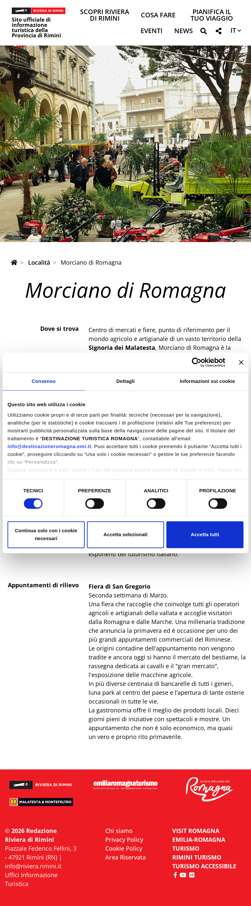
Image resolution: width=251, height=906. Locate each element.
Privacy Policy (124, 839)
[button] (203, 32)
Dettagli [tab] (125, 381)
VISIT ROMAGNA (195, 831)
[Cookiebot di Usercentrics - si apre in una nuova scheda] (196, 362)
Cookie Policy (123, 848)
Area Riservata (125, 857)
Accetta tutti (205, 535)
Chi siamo (119, 831)
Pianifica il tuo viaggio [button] (212, 16)
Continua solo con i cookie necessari (46, 534)
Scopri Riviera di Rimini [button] (104, 16)
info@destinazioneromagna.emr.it (49, 446)
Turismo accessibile (204, 866)
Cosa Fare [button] (158, 15)
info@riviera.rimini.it (33, 866)
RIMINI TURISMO (196, 857)
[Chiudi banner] (241, 362)
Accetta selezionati (125, 535)
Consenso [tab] (44, 381)
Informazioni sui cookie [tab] (207, 381)
